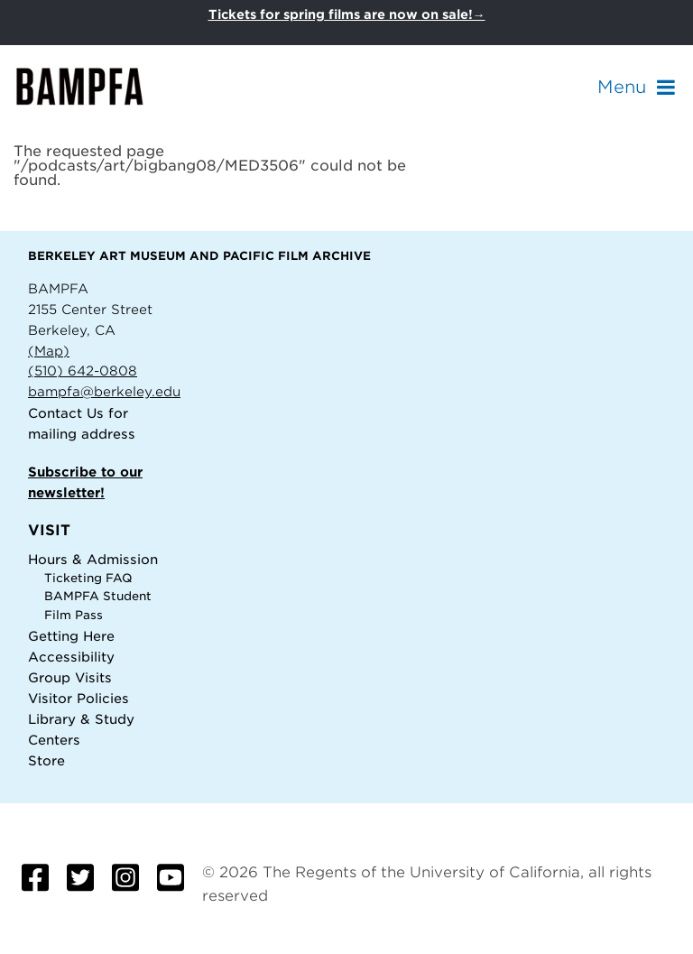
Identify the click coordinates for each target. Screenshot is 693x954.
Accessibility (71, 656)
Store (46, 760)
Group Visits (70, 677)
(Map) (48, 350)
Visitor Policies (78, 698)
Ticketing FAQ (88, 578)
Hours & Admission (93, 559)
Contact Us (66, 413)
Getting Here (71, 636)
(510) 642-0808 (82, 370)
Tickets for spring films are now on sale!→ (346, 14)
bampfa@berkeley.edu (104, 391)
